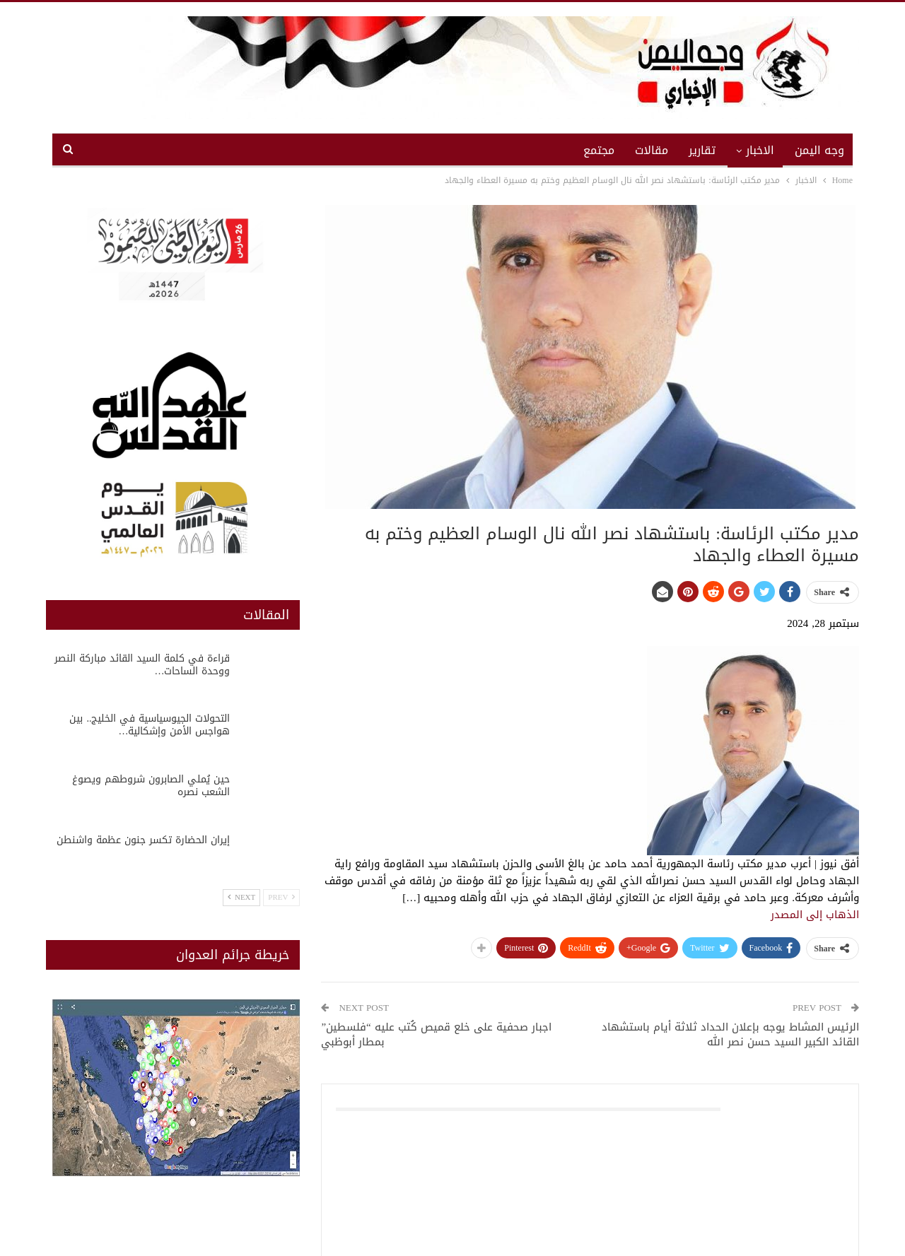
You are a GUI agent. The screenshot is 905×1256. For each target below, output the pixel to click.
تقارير (702, 150)
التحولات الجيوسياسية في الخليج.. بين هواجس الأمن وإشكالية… (149, 725)
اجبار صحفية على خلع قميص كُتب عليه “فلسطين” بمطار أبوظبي (436, 1034)
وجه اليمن (819, 150)
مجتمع (598, 150)
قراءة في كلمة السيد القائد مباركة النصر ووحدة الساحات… (142, 665)
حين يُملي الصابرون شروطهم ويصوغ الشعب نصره (151, 786)
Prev (281, 897)
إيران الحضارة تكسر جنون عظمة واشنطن (143, 840)
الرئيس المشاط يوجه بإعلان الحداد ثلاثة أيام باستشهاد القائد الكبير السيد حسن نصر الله (730, 1034)
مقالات (651, 150)
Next (241, 897)
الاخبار (760, 150)
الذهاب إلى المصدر (815, 915)
